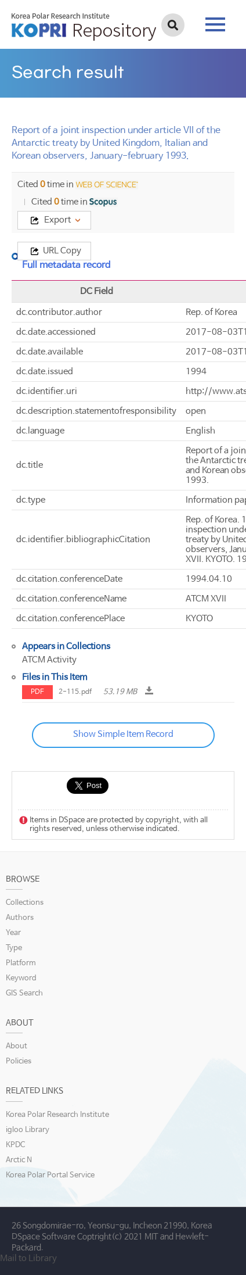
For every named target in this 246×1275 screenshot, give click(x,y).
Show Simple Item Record (123, 734)
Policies (18, 1061)
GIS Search (24, 993)
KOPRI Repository (84, 27)
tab (215, 24)
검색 (172, 25)
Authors (20, 918)
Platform (21, 963)
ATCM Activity (49, 660)
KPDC (15, 1145)
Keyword (21, 978)
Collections (25, 902)
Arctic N (19, 1160)
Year (13, 933)
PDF (37, 692)
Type (14, 948)
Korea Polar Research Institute (57, 1115)
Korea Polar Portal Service (50, 1175)
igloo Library (27, 1130)
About (16, 1046)
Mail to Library (28, 1258)
